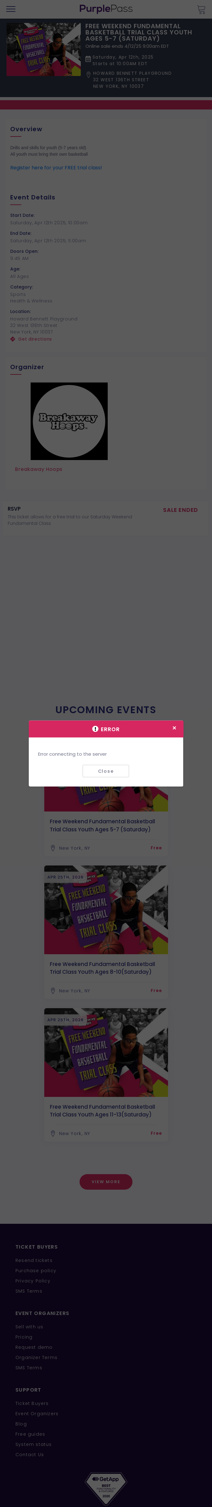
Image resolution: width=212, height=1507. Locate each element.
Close (106, 771)
